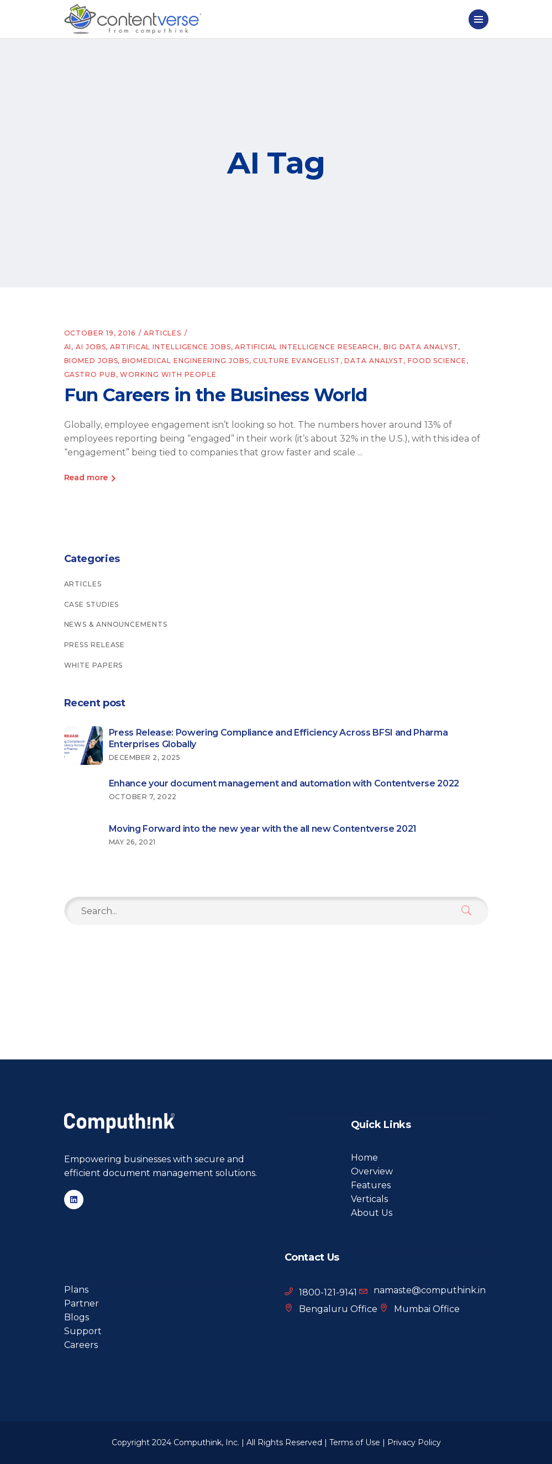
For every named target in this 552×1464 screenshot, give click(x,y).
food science (437, 360)
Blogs (76, 1317)
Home (364, 1157)
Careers (81, 1345)
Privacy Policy (414, 1442)
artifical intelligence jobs (170, 347)
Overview (372, 1171)
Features (371, 1185)
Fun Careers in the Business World (215, 395)
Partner (81, 1303)
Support (83, 1331)
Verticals (369, 1199)
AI (68, 347)
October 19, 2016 (99, 333)
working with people (168, 374)
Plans (76, 1289)
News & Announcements (115, 624)
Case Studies (91, 604)
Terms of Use (354, 1442)
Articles (162, 333)
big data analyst (420, 347)
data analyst (373, 360)
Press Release (94, 645)
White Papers (93, 665)
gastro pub (90, 374)
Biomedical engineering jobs (185, 360)
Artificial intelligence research (307, 347)
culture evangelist (296, 360)
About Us (371, 1213)
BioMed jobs (91, 360)
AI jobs (91, 347)
